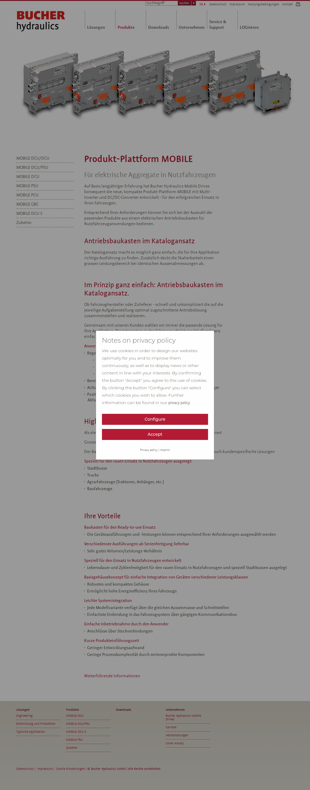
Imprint (165, 450)
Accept (155, 434)
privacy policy (179, 403)
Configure (155, 419)
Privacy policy (149, 450)
